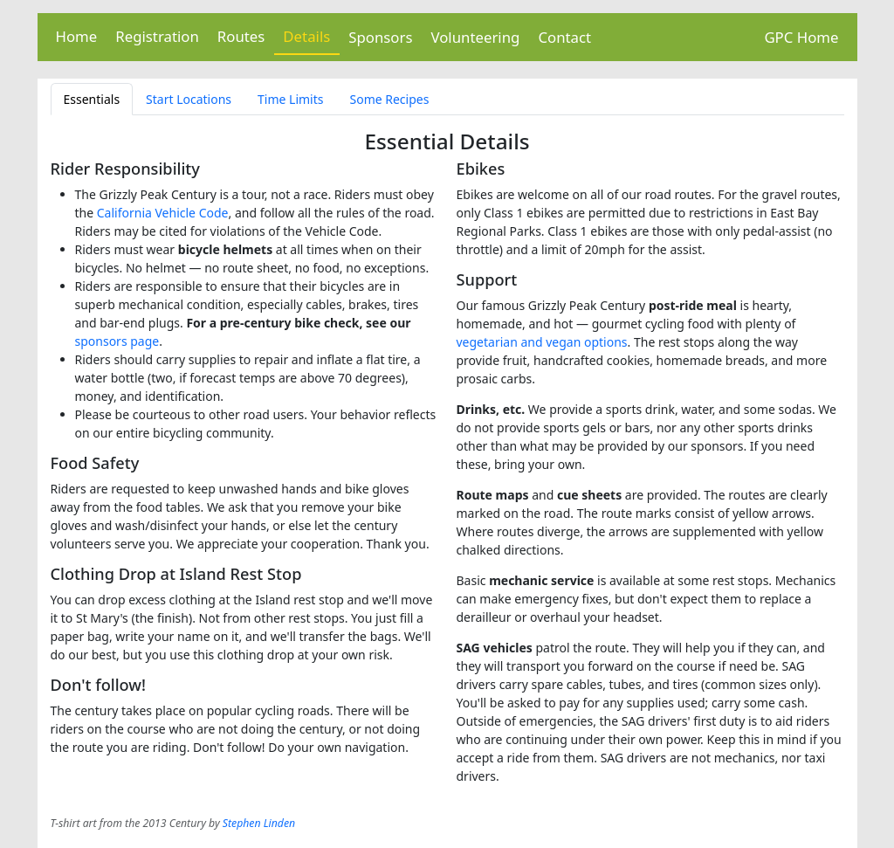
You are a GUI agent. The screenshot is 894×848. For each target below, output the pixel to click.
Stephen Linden (259, 823)
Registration (157, 36)
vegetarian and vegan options (542, 342)
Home (77, 36)
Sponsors (380, 37)
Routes (241, 36)
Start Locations (188, 99)
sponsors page (117, 341)
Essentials (92, 99)
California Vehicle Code (163, 212)
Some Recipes (389, 99)
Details (306, 36)
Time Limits (290, 99)
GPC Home (801, 37)
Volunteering (474, 37)
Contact (564, 37)
